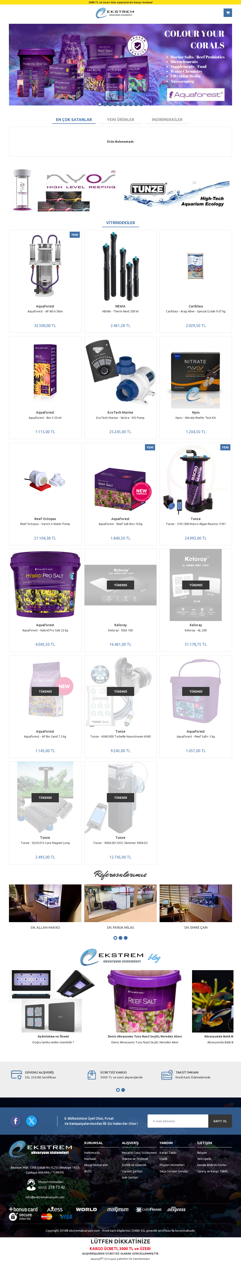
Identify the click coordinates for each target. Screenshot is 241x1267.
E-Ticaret (110, 1263)
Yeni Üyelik (204, 1163)
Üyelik (163, 1163)
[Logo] (115, 13)
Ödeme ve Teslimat (135, 1163)
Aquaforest (45, 306)
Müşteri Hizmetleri (172, 1169)
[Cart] (228, 12)
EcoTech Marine (120, 413)
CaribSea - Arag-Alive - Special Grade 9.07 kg (195, 311)
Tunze (196, 520)
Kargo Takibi (168, 1157)
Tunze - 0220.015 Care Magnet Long (45, 846)
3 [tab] (110, 104)
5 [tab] (120, 104)
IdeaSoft (97, 1263)
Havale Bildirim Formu (211, 1169)
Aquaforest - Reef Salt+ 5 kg (196, 739)
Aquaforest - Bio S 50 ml (45, 418)
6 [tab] (126, 104)
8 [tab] (136, 104)
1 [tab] (100, 104)
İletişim (202, 1157)
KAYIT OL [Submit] (220, 1126)
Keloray (120, 627)
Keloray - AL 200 (196, 632)
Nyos (196, 413)
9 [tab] (141, 104)
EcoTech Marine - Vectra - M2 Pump (120, 418)
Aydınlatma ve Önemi (53, 1041)
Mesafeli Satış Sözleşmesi (139, 1157)
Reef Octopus (45, 520)
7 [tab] (131, 104)
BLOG (88, 1176)
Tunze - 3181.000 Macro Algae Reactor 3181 (196, 525)
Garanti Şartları (132, 1176)
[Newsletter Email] (190, 1126)
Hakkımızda (92, 1157)
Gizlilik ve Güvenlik (134, 1169)
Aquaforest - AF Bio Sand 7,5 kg (45, 739)
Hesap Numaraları (96, 1169)
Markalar (90, 1163)
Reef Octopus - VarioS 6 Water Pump (45, 525)
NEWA (120, 306)
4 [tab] (115, 104)
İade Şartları (130, 1182)
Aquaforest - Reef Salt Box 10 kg (120, 525)
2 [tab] (105, 104)
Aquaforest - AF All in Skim (45, 311)
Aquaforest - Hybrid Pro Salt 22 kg (45, 632)
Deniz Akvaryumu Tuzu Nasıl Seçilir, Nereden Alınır (145, 1041)
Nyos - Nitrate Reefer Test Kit (196, 418)
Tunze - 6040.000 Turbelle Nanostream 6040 (120, 739)
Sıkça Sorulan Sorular (174, 1176)
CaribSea (196, 306)
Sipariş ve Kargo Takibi (212, 1176)
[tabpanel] (120, 64)
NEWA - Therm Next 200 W (120, 311)
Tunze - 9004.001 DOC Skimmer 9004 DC (120, 846)
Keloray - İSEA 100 (120, 632)
